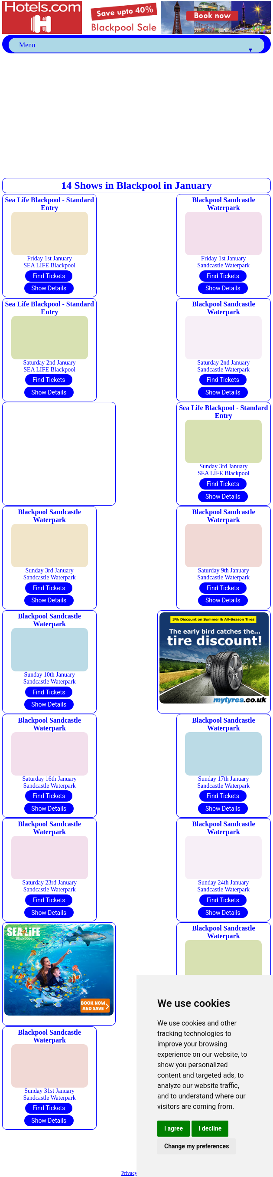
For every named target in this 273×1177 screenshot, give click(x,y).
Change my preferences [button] (196, 1146)
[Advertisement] (137, 114)
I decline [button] (209, 1128)
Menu (136, 47)
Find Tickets (48, 276)
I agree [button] (173, 1128)
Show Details (48, 288)
